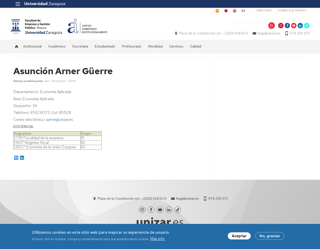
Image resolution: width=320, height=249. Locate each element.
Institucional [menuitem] (32, 49)
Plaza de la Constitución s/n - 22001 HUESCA (210, 34)
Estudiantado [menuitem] (105, 49)
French (239, 10)
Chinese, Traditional (196, 10)
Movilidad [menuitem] (155, 49)
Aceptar (239, 235)
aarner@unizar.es (59, 122)
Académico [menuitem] (57, 49)
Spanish (170, 10)
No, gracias (270, 235)
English (221, 10)
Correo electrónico (289, 10)
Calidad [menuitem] (195, 49)
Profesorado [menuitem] (131, 49)
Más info (157, 238)
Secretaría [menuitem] (80, 49)
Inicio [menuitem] (16, 49)
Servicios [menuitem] (176, 49)
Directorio (261, 10)
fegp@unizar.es (266, 34)
